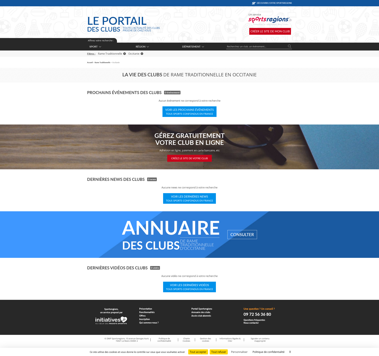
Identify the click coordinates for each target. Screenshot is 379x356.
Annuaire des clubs (200, 312)
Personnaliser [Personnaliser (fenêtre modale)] (239, 352)
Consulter (242, 234)
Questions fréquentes (254, 320)
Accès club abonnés (201, 315)
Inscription (144, 319)
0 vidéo (155, 267)
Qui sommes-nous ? (149, 322)
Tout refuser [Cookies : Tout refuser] (218, 352)
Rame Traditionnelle (112, 53)
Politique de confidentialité (164, 339)
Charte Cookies (186, 339)
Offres (142, 315)
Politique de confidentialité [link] (268, 352)
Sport (95, 46)
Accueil (90, 62)
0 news (152, 179)
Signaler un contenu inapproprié (260, 339)
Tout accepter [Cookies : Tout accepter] (198, 352)
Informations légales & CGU (230, 339)
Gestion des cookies (205, 339)
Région (142, 46)
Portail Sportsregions (201, 308)
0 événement (172, 92)
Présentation (145, 308)
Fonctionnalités (147, 312)
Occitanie (135, 53)
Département (193, 46)
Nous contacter (251, 322)
